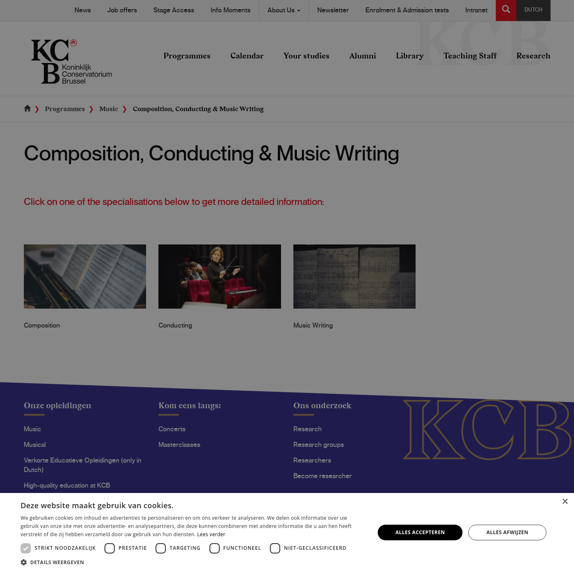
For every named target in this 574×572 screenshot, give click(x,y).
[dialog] (287, 286)
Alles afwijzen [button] (507, 532)
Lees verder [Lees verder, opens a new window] (211, 534)
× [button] (565, 502)
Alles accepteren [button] (420, 532)
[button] (192, 562)
